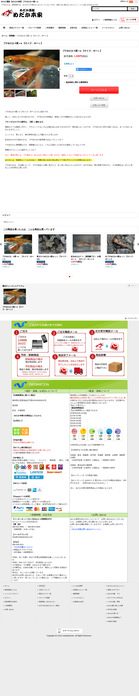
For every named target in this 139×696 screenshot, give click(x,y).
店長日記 (42, 586)
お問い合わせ (99, 98)
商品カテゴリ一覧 (45, 593)
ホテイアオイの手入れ (115, 598)
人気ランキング (44, 590)
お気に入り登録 (99, 105)
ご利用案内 (8, 605)
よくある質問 (77, 586)
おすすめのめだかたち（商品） (49, 605)
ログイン (97, 20)
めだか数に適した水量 (115, 605)
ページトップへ (132, 318)
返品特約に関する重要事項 (77, 82)
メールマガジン (78, 598)
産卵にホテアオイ (114, 590)
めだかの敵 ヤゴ (114, 593)
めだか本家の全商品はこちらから (27, 416)
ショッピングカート (11, 593)
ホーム (7, 586)
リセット (134, 285)
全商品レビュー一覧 (80, 590)
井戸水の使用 (112, 609)
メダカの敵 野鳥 (114, 601)
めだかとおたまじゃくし (116, 586)
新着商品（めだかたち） (47, 601)
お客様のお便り (78, 601)
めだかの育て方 (113, 613)
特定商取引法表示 (11, 601)
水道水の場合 (112, 621)
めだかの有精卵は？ (114, 617)
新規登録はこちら (111, 20)
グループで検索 (44, 598)
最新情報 (76, 593)
